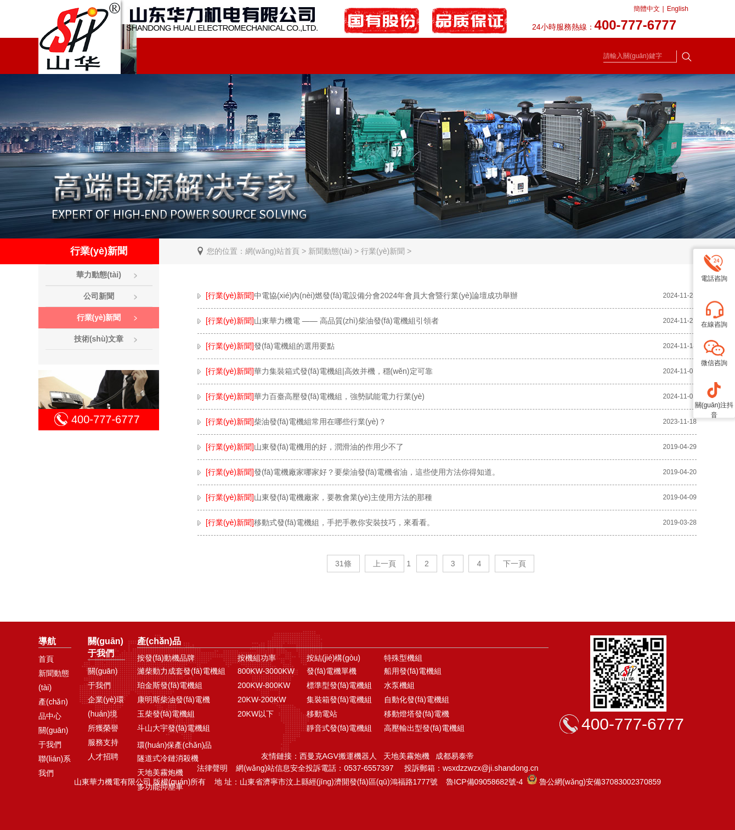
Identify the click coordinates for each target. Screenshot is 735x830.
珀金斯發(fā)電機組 (169, 685)
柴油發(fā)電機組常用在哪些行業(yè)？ (291, 421)
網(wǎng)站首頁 (272, 251)
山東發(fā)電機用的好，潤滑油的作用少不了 (300, 446)
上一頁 (384, 563)
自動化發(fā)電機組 (416, 699)
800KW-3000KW (266, 671)
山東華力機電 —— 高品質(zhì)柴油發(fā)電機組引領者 (318, 320)
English (677, 9)
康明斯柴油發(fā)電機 (173, 699)
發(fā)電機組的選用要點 (266, 346)
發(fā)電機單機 (332, 671)
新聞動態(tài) (330, 251)
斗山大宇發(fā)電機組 (173, 728)
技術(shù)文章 (98, 338)
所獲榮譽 (103, 728)
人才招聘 (103, 756)
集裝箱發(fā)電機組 (339, 699)
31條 (343, 563)
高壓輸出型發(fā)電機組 (424, 728)
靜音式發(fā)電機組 (339, 728)
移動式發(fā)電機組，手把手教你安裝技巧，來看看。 (315, 522)
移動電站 (322, 713)
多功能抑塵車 (160, 786)
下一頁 (514, 563)
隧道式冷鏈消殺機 (168, 758)
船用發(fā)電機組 (413, 671)
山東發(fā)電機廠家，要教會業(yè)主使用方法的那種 (314, 497)
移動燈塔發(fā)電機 (416, 713)
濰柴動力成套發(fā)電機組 (181, 671)
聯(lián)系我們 (54, 765)
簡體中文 (647, 9)
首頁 (46, 659)
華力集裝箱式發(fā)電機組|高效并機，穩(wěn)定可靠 (315, 371)
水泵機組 (399, 685)
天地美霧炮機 (160, 772)
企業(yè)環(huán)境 (106, 706)
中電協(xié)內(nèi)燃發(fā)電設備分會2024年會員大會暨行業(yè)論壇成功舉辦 (357, 295)
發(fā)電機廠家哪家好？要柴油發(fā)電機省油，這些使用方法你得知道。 (348, 472)
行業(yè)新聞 (383, 251)
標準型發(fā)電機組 (339, 685)
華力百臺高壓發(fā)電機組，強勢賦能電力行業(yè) (311, 396)
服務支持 (103, 742)
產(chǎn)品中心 (53, 708)
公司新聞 (98, 296)
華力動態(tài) (98, 274)
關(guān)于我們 (53, 737)
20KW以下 (256, 713)
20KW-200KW (262, 699)
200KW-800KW (264, 685)
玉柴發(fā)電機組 (166, 713)
